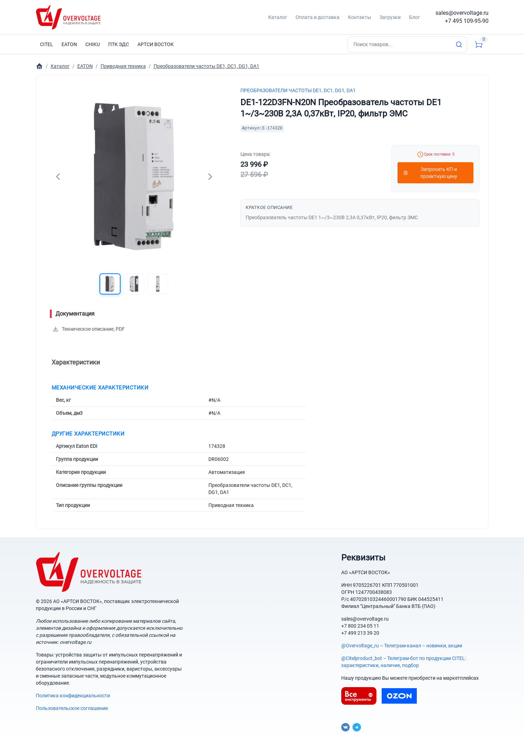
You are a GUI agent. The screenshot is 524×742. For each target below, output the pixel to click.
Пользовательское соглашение (72, 708)
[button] (110, 283)
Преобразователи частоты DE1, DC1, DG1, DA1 (298, 90)
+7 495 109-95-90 (467, 21)
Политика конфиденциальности (73, 695)
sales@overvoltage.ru (462, 12)
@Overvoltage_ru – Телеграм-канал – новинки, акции (401, 645)
